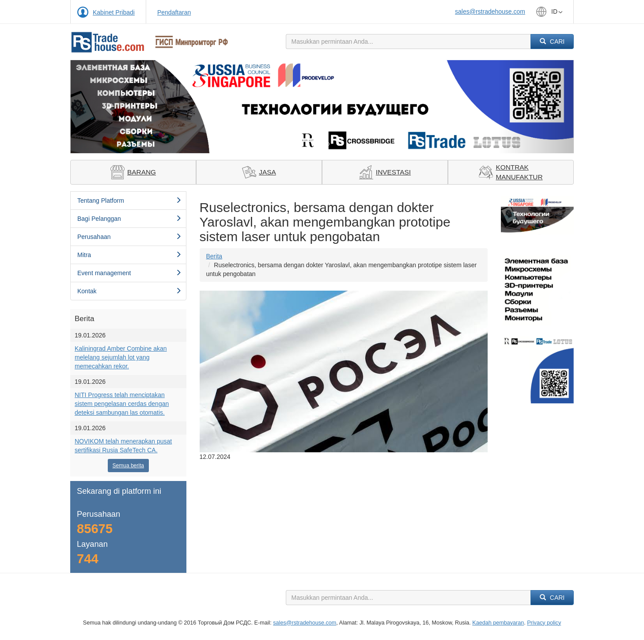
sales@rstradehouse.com (490, 11)
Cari (552, 41)
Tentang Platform (129, 200)
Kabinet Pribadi (114, 12)
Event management (129, 272)
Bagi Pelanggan (129, 218)
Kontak (129, 291)
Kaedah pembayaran (498, 623)
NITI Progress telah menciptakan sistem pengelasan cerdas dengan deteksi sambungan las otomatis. (122, 403)
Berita (214, 256)
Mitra (129, 254)
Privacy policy (544, 623)
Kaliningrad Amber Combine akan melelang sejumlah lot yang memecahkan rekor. (121, 357)
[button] (108, 106)
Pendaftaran (174, 12)
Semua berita (128, 465)
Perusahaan (129, 236)
